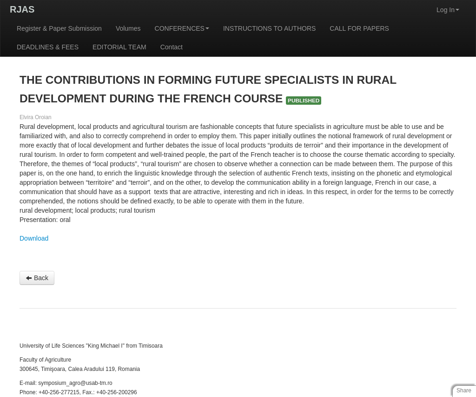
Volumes (128, 28)
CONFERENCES (182, 28)
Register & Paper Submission (59, 28)
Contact (171, 47)
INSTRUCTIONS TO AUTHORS (269, 28)
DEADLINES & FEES (48, 47)
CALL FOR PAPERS (359, 28)
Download (34, 238)
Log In (447, 9)
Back (37, 278)
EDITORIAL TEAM (119, 47)
